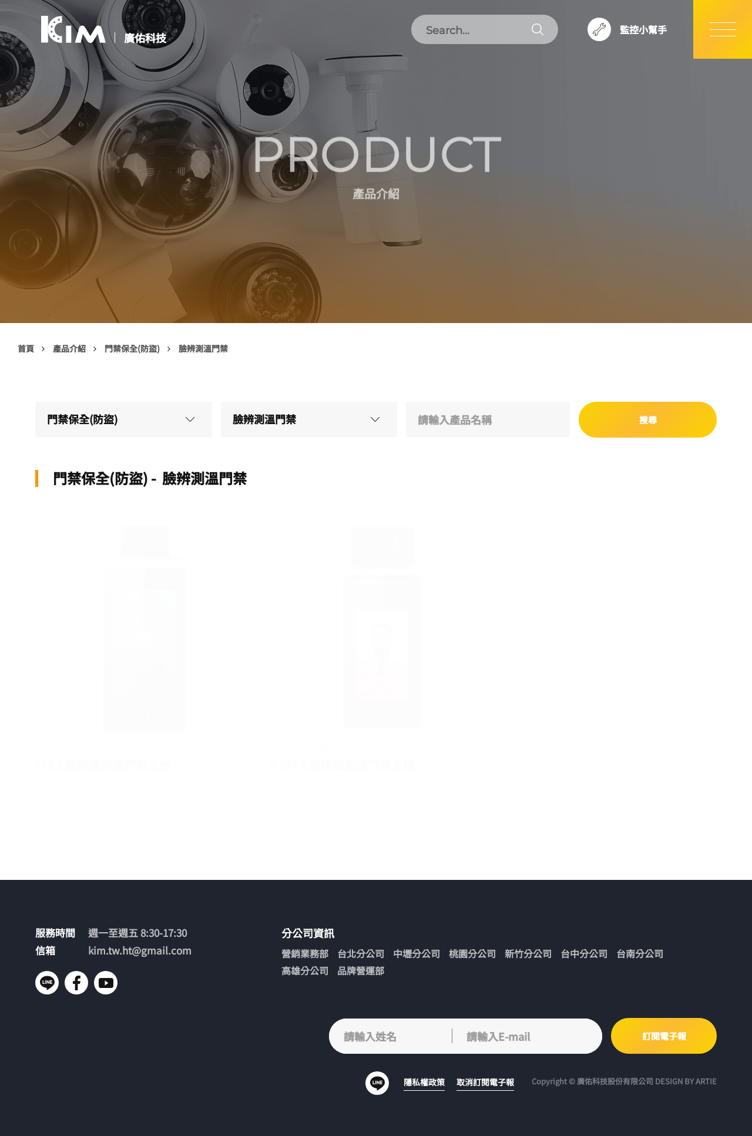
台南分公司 (639, 953)
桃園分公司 (472, 953)
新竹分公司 (528, 953)
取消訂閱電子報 (485, 1082)
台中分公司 (583, 953)
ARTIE (706, 1081)
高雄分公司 (304, 970)
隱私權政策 (424, 1082)
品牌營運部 (360, 970)
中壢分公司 (416, 953)
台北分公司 (360, 953)
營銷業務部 (304, 953)
